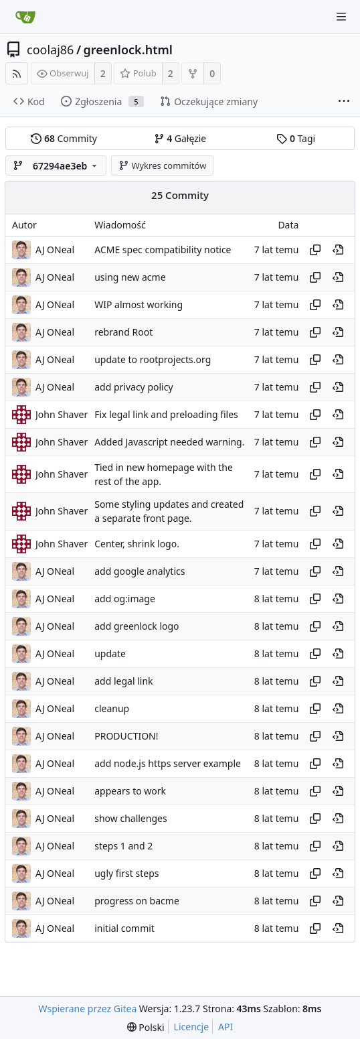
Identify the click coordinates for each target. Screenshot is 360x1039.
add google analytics (139, 571)
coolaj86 (50, 49)
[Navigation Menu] (341, 17)
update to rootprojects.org (152, 359)
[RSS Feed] (16, 73)
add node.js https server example (167, 763)
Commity (63, 138)
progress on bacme (136, 900)
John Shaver (61, 414)
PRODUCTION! (126, 736)
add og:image (124, 598)
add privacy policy (133, 386)
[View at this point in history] (338, 250)
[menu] (146, 1027)
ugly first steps (126, 873)
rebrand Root (123, 332)
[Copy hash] (315, 250)
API (225, 1026)
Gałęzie (180, 138)
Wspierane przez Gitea (88, 1008)
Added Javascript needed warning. (169, 441)
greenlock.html (128, 49)
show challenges (130, 818)
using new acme (129, 277)
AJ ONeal (54, 249)
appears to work (130, 790)
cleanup (111, 708)
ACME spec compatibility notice (162, 249)
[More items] (344, 102)
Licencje (191, 1026)
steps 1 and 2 (123, 845)
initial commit (124, 928)
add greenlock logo (136, 626)
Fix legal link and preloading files (166, 414)
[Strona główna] (25, 17)
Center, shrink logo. (136, 543)
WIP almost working (138, 304)
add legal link (123, 681)
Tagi (295, 138)
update (110, 653)
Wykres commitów (162, 165)
